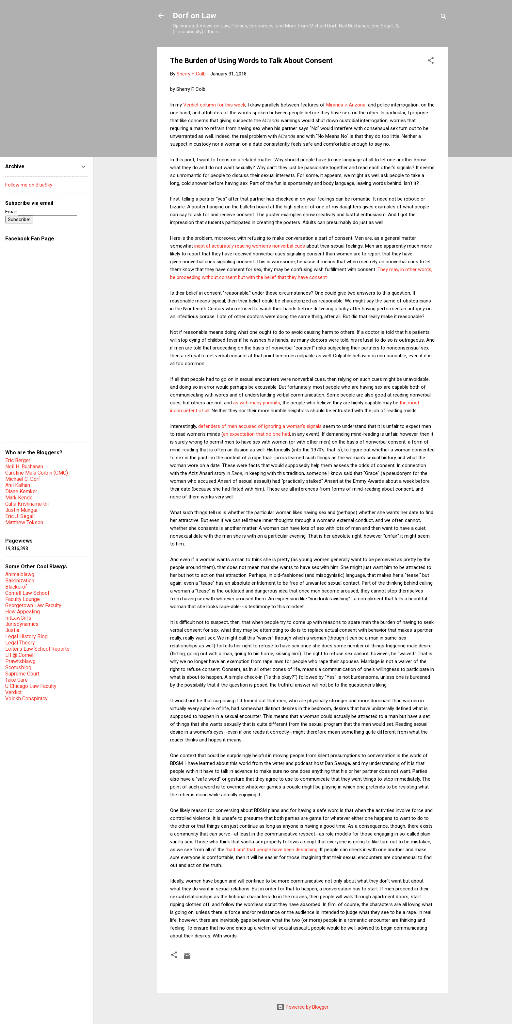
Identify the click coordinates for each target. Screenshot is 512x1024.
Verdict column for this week (214, 105)
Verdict (13, 692)
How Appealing (22, 612)
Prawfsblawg (20, 661)
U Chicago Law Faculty (30, 686)
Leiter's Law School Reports (37, 649)
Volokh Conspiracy (26, 698)
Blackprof (16, 587)
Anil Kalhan (17, 485)
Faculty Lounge (22, 599)
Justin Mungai (21, 510)
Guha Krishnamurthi (27, 504)
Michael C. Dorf (22, 479)
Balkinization (19, 580)
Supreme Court (22, 674)
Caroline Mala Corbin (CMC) (36, 473)
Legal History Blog (26, 636)
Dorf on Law (194, 15)
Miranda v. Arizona (346, 105)
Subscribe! (19, 219)
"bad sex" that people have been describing (271, 850)
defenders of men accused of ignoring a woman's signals (260, 426)
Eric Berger (17, 460)
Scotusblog (18, 667)
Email (41, 212)
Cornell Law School (27, 593)
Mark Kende (19, 498)
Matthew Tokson (24, 522)
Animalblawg (19, 574)
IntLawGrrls (18, 618)
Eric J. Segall (20, 516)
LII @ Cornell (20, 655)
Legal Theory (20, 643)
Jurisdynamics (22, 624)
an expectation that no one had (256, 434)
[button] (431, 62)
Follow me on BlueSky (28, 185)
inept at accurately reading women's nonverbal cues (249, 246)
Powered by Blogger (302, 1007)
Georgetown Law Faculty (33, 605)
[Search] (444, 18)
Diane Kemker (21, 491)
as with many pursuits (256, 403)
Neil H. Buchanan (24, 466)
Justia (12, 630)
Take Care (16, 680)
